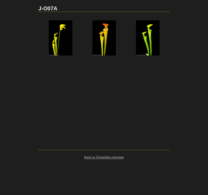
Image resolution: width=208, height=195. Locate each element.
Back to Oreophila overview (104, 157)
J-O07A (47, 8)
